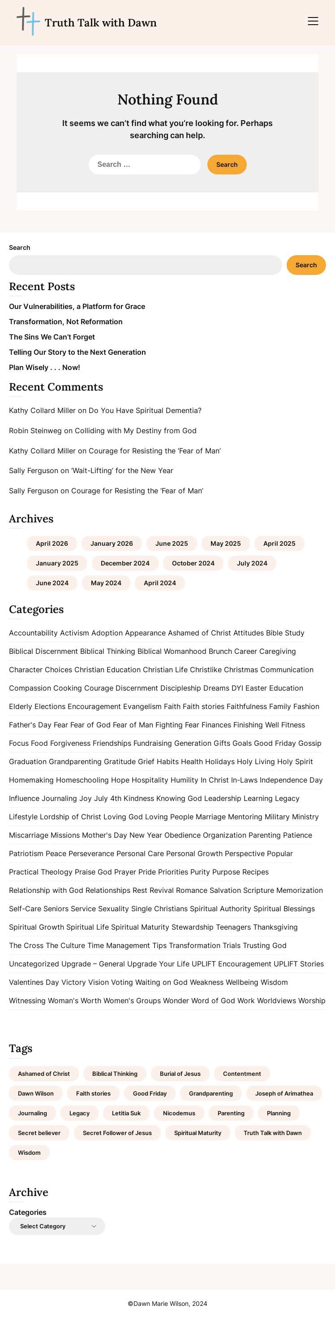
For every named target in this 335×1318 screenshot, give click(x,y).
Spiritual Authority (220, 908)
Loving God (123, 816)
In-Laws (244, 779)
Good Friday (275, 743)
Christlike (206, 669)
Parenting (265, 835)
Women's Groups (132, 1000)
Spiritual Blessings (284, 908)
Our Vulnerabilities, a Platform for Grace (77, 306)
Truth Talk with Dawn (101, 23)
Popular (280, 853)
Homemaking (31, 779)
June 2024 (52, 583)
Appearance (145, 632)
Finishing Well (256, 724)
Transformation (194, 945)
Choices (58, 669)
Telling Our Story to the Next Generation (77, 352)
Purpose (226, 871)
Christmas (241, 669)
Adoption (107, 632)
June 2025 (171, 543)
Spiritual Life (87, 926)
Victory (73, 982)
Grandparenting (75, 761)
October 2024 (193, 563)
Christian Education (107, 669)
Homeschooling (82, 779)
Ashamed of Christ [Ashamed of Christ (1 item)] (44, 1073)
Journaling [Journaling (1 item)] (32, 1113)
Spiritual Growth (36, 926)
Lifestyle (23, 816)
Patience (297, 835)
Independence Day (291, 779)
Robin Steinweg (35, 430)
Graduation (28, 761)
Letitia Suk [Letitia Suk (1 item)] (126, 1113)
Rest (140, 890)
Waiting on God (161, 982)
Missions (65, 835)
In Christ (215, 779)
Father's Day (30, 724)
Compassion (30, 687)
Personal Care (140, 853)
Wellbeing (242, 982)
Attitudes (248, 632)
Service (83, 908)
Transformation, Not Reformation (66, 321)
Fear (61, 724)
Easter (256, 687)
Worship (312, 1000)
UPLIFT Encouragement (231, 963)
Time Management (118, 945)
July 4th (107, 798)
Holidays (220, 761)
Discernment (137, 687)
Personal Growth (194, 853)
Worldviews (276, 1000)
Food (39, 743)
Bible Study (285, 632)
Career (245, 651)
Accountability (33, 632)
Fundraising (152, 743)
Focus (19, 743)
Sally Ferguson (33, 470)
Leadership (222, 798)
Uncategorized (34, 963)
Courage (98, 687)
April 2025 (279, 543)
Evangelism (142, 706)
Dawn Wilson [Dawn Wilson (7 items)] (36, 1093)
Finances (216, 724)
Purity (200, 871)
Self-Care (25, 908)
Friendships (112, 743)
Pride (147, 871)
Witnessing (27, 1000)
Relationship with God (46, 890)
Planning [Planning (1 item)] (279, 1113)
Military (277, 816)
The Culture (65, 945)
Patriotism (26, 853)
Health (192, 761)
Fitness (293, 724)
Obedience (182, 835)
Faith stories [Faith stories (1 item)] (93, 1093)
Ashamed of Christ (199, 632)
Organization (224, 835)
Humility (184, 779)
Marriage (211, 816)
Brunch (220, 651)
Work (246, 1000)
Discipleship (180, 687)
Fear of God (90, 724)
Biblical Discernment (43, 651)
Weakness (206, 982)
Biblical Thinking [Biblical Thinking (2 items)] (114, 1073)
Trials (232, 945)
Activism (74, 632)
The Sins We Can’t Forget (52, 336)
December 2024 (125, 563)
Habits (168, 761)
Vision (98, 982)
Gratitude (120, 761)
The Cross (26, 945)
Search (19, 247)
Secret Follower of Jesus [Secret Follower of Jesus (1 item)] (117, 1132)
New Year (145, 835)
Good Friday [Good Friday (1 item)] (150, 1093)
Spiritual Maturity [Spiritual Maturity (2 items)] (197, 1132)
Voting (122, 982)
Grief (146, 761)
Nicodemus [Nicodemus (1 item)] (179, 1113)
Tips (159, 945)
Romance (191, 890)
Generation (192, 743)
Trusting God (265, 945)
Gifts (222, 743)
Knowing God (179, 798)
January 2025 (57, 563)
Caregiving (277, 651)
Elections (49, 706)
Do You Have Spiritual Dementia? (145, 410)
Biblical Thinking (107, 651)
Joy (85, 798)
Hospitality (150, 779)
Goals (242, 743)
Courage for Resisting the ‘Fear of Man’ (155, 450)
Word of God (213, 1000)
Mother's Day (104, 835)
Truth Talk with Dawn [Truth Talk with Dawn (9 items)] (273, 1132)
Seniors (56, 908)
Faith (172, 706)
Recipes (255, 871)
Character (26, 669)
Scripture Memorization (283, 890)
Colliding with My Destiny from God (136, 430)
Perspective (245, 853)
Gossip (310, 743)
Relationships (108, 890)
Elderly (20, 706)
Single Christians (159, 908)
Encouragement (94, 706)
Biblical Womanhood (171, 651)
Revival (162, 890)
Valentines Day (34, 982)
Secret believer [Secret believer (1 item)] (39, 1132)
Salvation (225, 890)
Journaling (59, 798)
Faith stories (203, 706)
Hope (120, 779)
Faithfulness (247, 706)
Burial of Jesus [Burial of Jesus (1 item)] (180, 1073)
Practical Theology (41, 871)
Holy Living (256, 761)
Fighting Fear (177, 724)
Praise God (93, 871)
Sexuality (113, 908)
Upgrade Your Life (158, 963)
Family (280, 706)
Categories (28, 1212)
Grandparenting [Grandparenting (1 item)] (211, 1093)
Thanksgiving (275, 926)
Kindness (139, 798)
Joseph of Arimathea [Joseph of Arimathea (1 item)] (284, 1093)
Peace (56, 853)
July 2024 (252, 563)
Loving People (169, 816)
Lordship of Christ (70, 816)
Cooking (67, 687)
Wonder (176, 1000)
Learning (258, 798)
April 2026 (52, 543)
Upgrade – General (93, 963)
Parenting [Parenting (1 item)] (231, 1113)
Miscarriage (28, 835)
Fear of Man (133, 724)
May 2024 (106, 583)
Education (286, 687)
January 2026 (111, 543)
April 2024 (160, 583)
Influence (24, 798)
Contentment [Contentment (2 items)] (242, 1073)
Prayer (125, 871)
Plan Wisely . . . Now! (44, 367)
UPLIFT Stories (299, 963)
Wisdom (274, 982)
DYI (237, 687)
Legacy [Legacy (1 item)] (79, 1113)
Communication (287, 669)
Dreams (216, 687)
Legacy (287, 798)
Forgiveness (70, 743)
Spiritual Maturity (140, 926)
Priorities (173, 871)
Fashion (306, 706)
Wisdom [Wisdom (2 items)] (29, 1152)
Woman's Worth (74, 1000)
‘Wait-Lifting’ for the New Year (122, 470)
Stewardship (193, 926)
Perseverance (91, 853)
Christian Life (165, 669)
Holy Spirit (295, 761)
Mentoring (245, 816)
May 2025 (225, 543)
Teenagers (233, 926)
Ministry (305, 816)
